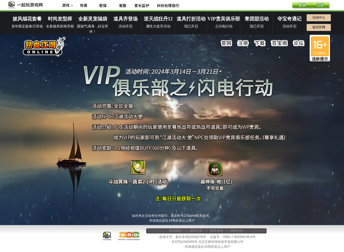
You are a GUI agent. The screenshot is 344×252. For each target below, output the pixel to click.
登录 (301, 5)
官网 (226, 43)
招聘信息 (196, 231)
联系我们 (176, 231)
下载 (260, 43)
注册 (320, 5)
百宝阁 (279, 43)
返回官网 (318, 27)
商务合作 (216, 231)
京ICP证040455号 (184, 242)
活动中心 (318, 17)
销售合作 (236, 231)
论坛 (298, 43)
